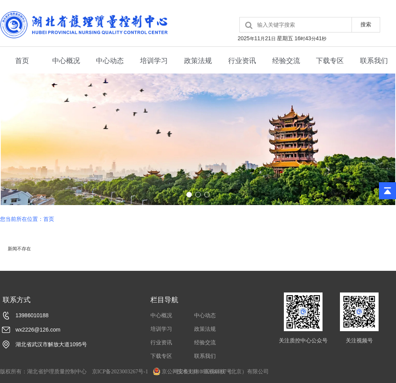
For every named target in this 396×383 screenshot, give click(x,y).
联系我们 (374, 61)
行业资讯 (242, 61)
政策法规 (198, 61)
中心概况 (66, 61)
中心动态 (110, 61)
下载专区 (330, 61)
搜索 (365, 24)
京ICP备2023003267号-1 (120, 371)
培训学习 (154, 61)
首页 (22, 61)
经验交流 (286, 61)
